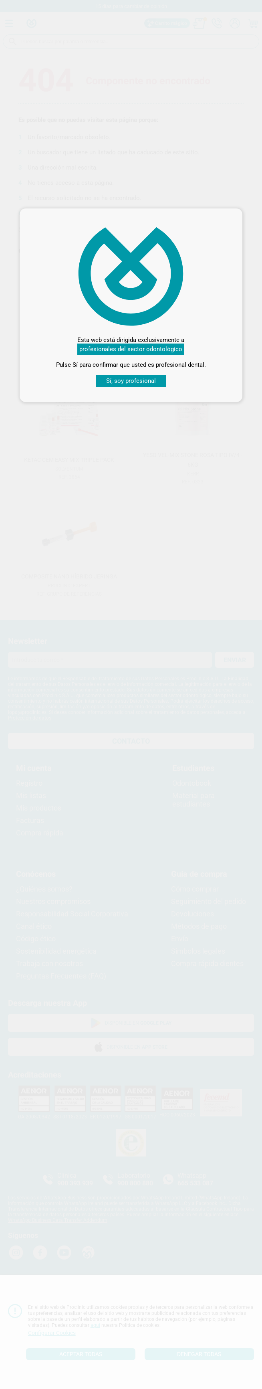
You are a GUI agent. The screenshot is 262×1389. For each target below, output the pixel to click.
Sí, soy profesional (131, 380)
